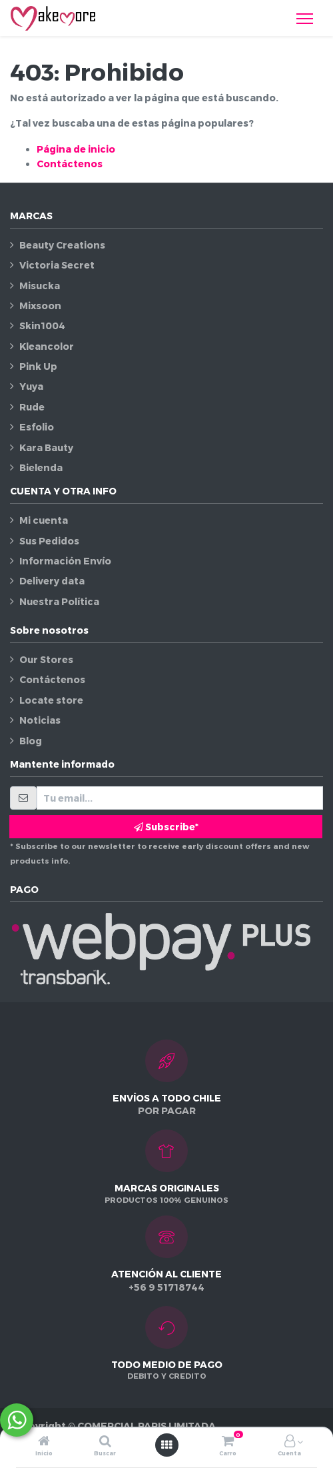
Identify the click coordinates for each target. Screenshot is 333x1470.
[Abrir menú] (166, 1445)
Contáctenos (70, 163)
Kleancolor (46, 346)
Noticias (40, 720)
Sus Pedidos (49, 540)
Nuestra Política (59, 601)
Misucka (39, 285)
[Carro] (228, 1441)
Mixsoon (40, 305)
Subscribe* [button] (166, 826)
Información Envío (65, 560)
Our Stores (46, 659)
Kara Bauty (46, 447)
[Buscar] (105, 1441)
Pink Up (38, 366)
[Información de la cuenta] (289, 1441)
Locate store (51, 700)
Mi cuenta (43, 520)
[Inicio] (44, 1441)
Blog (30, 740)
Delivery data (52, 580)
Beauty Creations (62, 245)
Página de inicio (76, 149)
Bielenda (41, 467)
